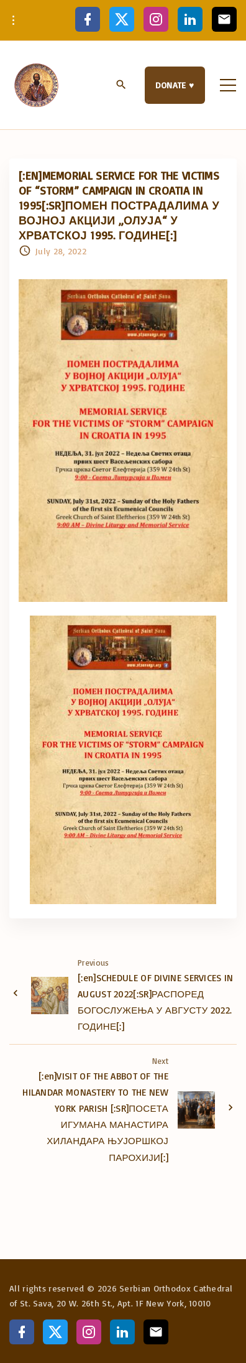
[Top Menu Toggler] (228, 85)
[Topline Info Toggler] (13, 20)
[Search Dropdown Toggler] (121, 85)
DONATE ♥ (174, 85)
